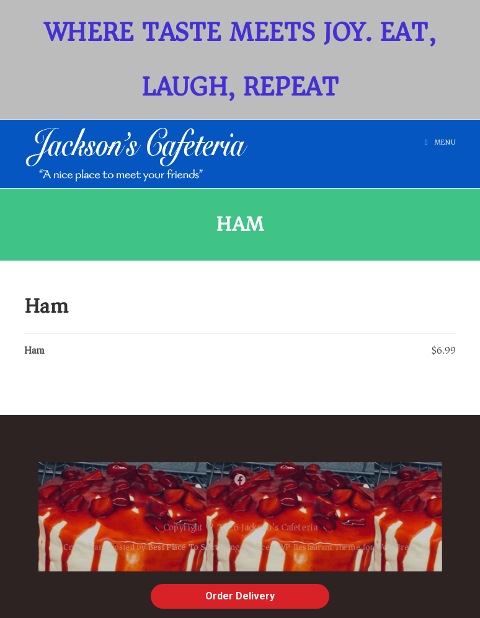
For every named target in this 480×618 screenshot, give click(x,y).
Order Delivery (240, 596)
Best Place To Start (177, 549)
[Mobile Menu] (440, 142)
